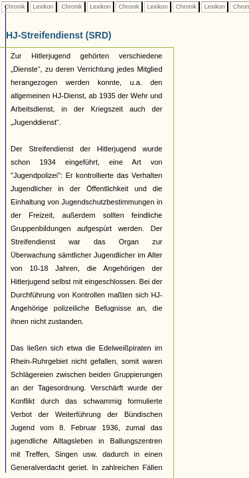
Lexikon (43, 6)
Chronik (15, 6)
